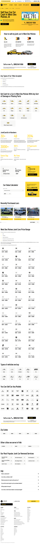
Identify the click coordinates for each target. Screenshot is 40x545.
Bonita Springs (28, 512)
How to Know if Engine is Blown (17, 519)
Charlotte (28, 516)
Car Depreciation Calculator (17, 514)
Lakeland (28, 517)
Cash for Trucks (4, 463)
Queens (28, 521)
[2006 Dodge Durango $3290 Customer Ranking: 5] (7, 212)
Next (5, 193)
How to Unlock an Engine (16, 520)
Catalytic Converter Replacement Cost (18, 521)
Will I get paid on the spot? (6, 486)
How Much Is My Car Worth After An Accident (19, 522)
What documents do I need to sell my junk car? (10, 480)
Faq (23, 1)
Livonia (28, 520)
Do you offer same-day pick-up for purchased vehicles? (11, 483)
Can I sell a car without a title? (7, 477)
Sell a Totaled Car (17, 463)
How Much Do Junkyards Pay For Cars (18, 524)
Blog (15, 1)
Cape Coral (28, 513)
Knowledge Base (19, 1)
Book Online (31, 64)
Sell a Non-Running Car (18, 457)
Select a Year (5, 188)
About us (13, 1)
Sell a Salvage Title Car (18, 460)
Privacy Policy (2, 513)
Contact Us (2, 514)
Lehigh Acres (28, 514)
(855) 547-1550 (36, 1)
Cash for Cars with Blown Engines (5, 461)
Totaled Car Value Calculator (17, 513)
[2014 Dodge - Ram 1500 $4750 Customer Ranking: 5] (20, 212)
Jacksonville (28, 515)
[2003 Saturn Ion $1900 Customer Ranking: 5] (33, 212)
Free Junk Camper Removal (4, 457)
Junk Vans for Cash (31, 460)
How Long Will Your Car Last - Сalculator (18, 516)
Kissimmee (28, 519)
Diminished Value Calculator (17, 515)
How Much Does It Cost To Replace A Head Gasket (19, 523)
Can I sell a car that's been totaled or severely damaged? (11, 489)
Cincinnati (28, 518)
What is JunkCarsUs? (5, 473)
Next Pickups (32, 222)
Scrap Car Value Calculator (6, 1)
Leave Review (33, 501)
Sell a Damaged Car (31, 457)
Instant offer (34, 4)
